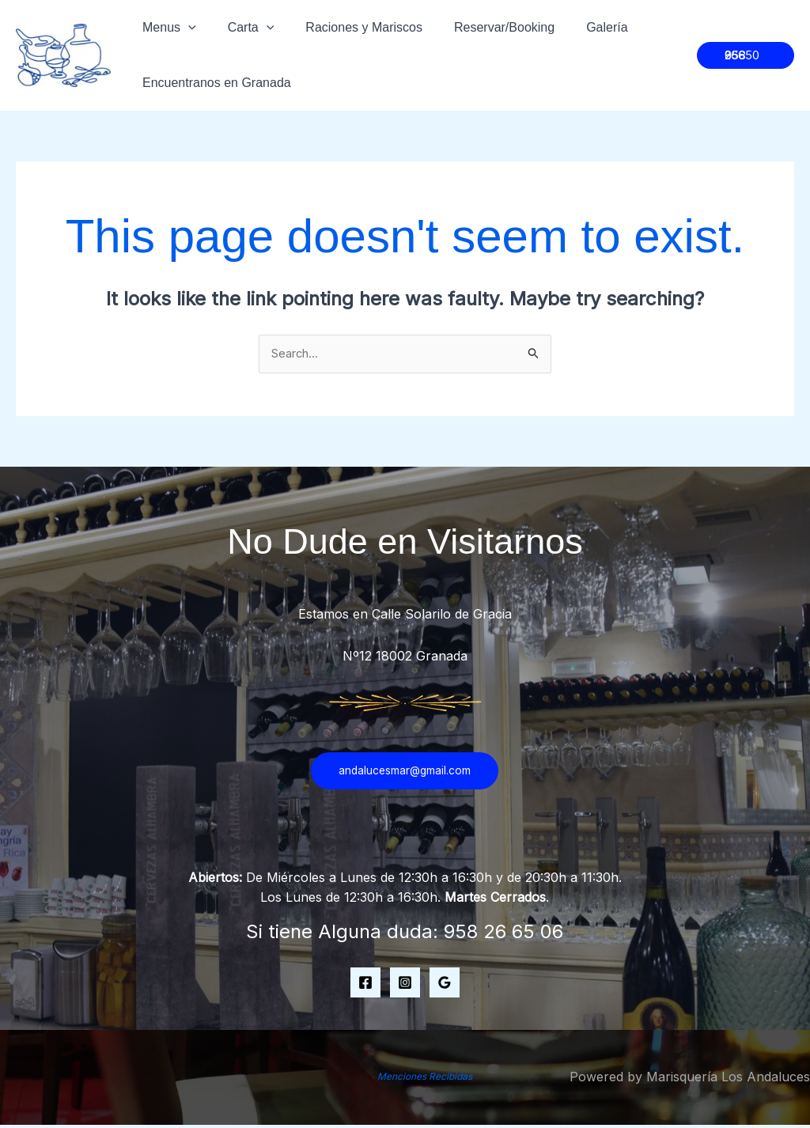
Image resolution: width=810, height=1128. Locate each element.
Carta (241, 27)
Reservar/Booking (482, 27)
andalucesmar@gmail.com (404, 773)
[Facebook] (365, 985)
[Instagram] (405, 985)
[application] (185, 27)
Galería (578, 27)
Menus (166, 27)
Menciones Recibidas (425, 1078)
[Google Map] (445, 985)
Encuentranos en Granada (213, 82)
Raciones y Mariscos (348, 27)
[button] (743, 55)
